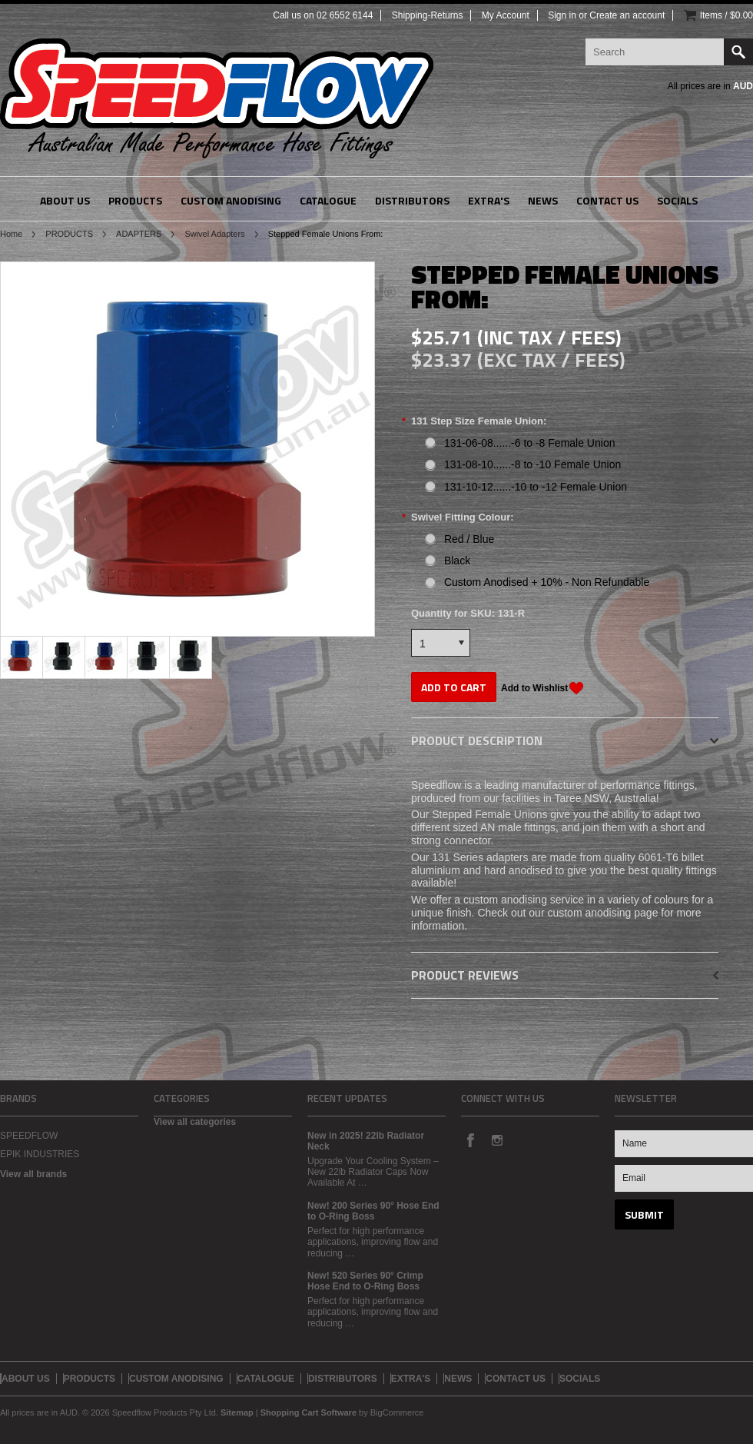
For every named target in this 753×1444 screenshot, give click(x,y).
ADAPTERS (138, 233)
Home (11, 233)
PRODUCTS (69, 233)
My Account (505, 15)
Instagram (496, 1139)
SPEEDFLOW (29, 1135)
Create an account (627, 15)
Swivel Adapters (214, 233)
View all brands (33, 1174)
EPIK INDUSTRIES (39, 1154)
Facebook (470, 1139)
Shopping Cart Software (308, 1412)
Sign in (562, 15)
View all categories (195, 1121)
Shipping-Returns (427, 15)
